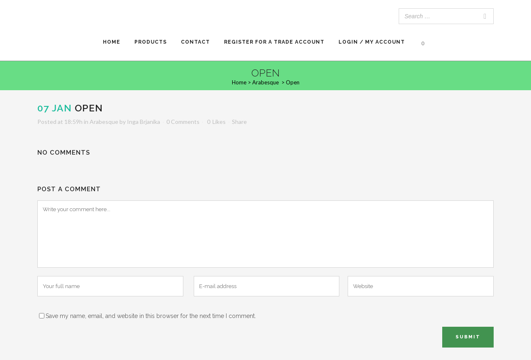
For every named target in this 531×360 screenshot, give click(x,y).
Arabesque (265, 82)
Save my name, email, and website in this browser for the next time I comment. (151, 316)
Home (239, 82)
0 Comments (183, 121)
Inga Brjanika (143, 121)
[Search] (485, 16)
